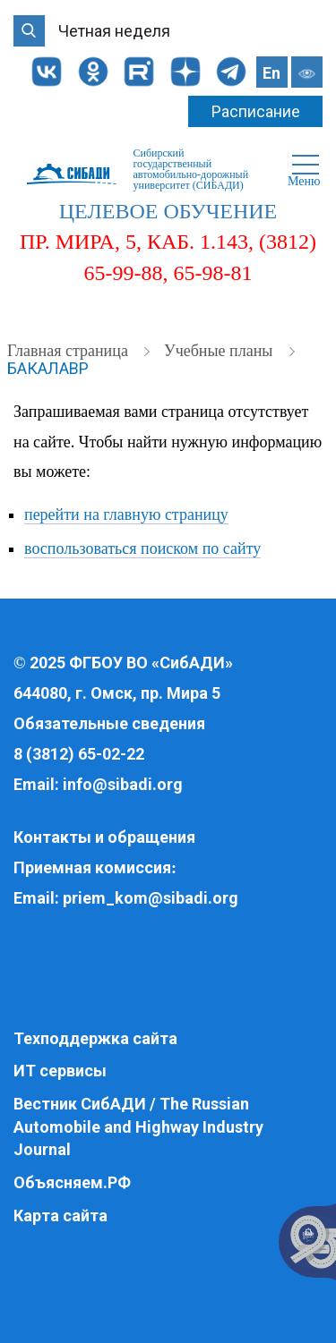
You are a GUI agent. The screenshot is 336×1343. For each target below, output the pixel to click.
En (271, 73)
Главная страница (69, 351)
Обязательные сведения (109, 723)
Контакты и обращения (104, 837)
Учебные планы (220, 351)
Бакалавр (48, 368)
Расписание (255, 111)
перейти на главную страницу (126, 514)
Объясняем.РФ (72, 1182)
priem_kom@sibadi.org (150, 897)
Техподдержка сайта (95, 1038)
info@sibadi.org (123, 784)
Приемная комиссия (92, 867)
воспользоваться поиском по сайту (142, 548)
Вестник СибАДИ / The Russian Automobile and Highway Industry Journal (138, 1126)
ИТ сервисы (60, 1070)
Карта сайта (60, 1215)
